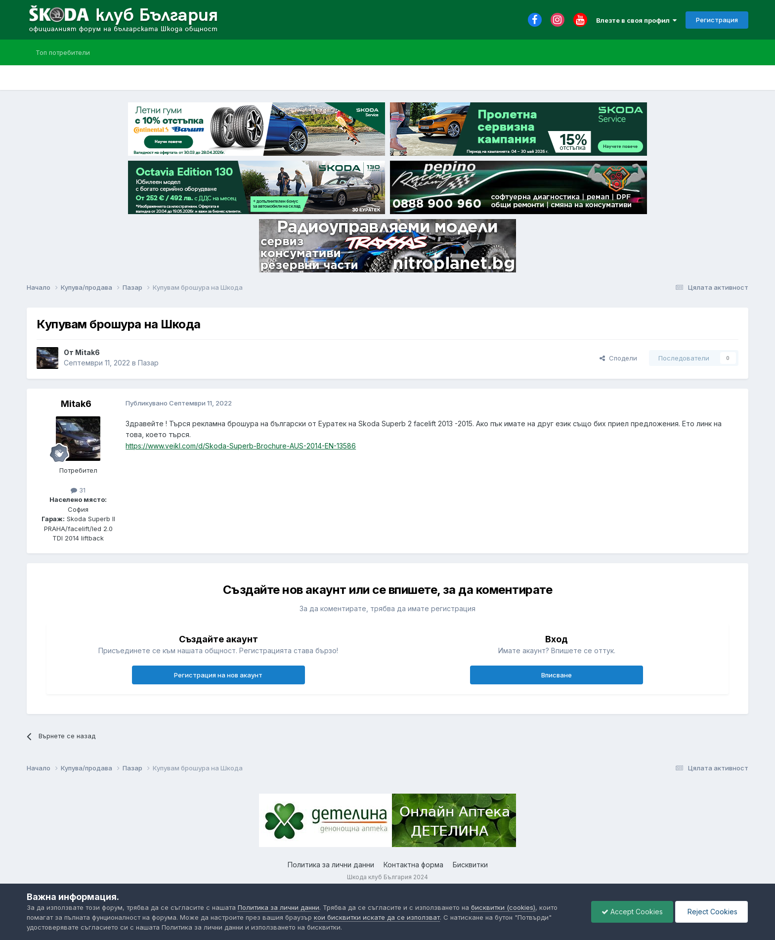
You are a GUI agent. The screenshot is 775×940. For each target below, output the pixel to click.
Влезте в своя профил (636, 20)
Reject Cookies (711, 911)
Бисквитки (470, 864)
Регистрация (717, 20)
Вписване (556, 675)
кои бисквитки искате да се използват (377, 917)
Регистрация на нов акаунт (218, 675)
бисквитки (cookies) (503, 907)
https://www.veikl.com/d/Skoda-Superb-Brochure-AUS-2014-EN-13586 (241, 446)
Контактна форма (413, 864)
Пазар (148, 362)
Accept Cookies (632, 911)
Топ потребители (63, 52)
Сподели (618, 358)
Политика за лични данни (331, 864)
